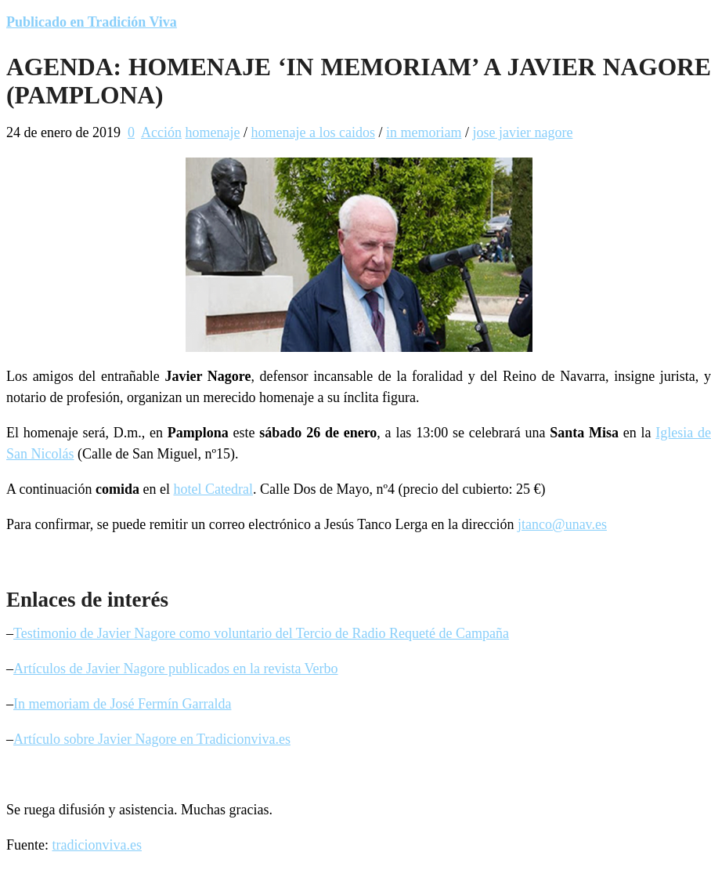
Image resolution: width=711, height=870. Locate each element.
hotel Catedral (212, 489)
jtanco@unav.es (562, 524)
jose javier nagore (522, 132)
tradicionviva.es (97, 845)
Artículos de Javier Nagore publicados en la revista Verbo (175, 668)
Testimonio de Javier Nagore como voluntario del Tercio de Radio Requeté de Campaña (261, 633)
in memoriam (423, 132)
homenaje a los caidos (312, 132)
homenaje (212, 132)
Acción (161, 132)
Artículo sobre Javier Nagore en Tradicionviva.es (152, 739)
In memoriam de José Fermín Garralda (122, 704)
